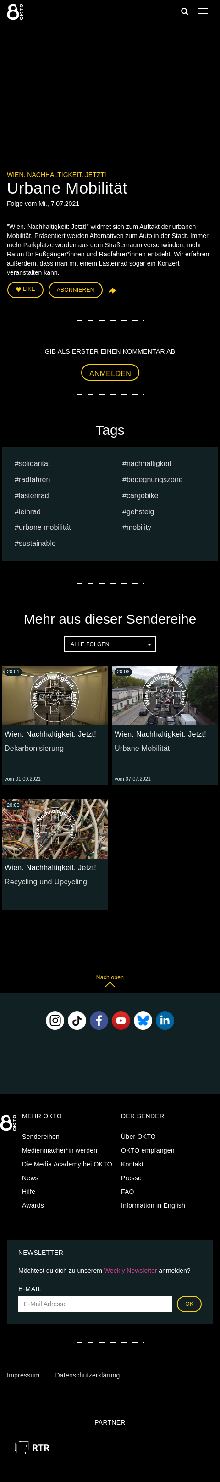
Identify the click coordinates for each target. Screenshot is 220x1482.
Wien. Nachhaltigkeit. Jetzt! (56, 174)
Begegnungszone (154, 479)
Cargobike (142, 496)
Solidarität (34, 463)
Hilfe (28, 1191)
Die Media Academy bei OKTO (67, 1164)
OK (189, 1304)
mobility (138, 527)
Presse (131, 1178)
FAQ (127, 1191)
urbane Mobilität (45, 527)
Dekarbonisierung (34, 748)
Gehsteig (140, 512)
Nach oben (110, 983)
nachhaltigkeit (148, 463)
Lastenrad (34, 496)
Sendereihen (41, 1136)
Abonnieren (75, 290)
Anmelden (110, 373)
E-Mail (30, 1289)
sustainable (37, 543)
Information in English (153, 1205)
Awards (33, 1205)
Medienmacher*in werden (59, 1150)
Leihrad (30, 512)
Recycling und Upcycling (46, 882)
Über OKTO (138, 1136)
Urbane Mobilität (142, 748)
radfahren (34, 479)
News (30, 1178)
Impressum (23, 1375)
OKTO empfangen (148, 1150)
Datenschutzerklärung (87, 1375)
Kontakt (132, 1164)
